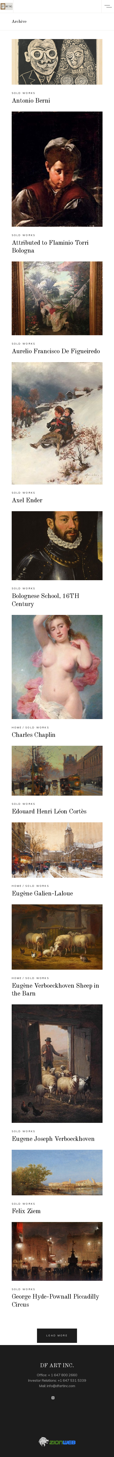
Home (17, 727)
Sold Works (23, 93)
